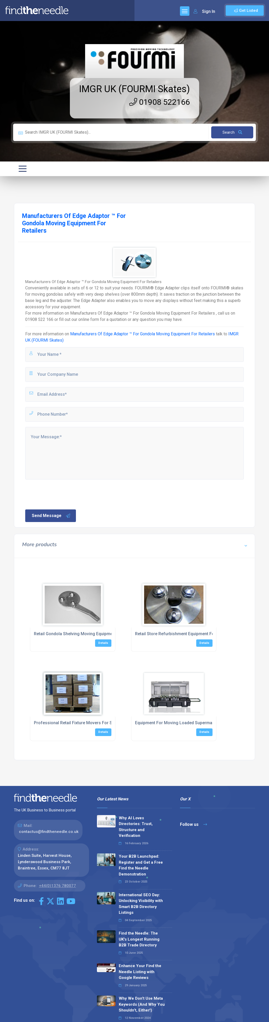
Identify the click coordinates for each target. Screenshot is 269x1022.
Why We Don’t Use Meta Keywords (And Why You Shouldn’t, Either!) (142, 1004)
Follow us (193, 824)
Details (103, 643)
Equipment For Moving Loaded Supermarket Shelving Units (191, 722)
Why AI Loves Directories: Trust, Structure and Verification (136, 827)
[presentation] (64, 494)
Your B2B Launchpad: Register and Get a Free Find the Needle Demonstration (141, 865)
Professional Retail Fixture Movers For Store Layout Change (92, 722)
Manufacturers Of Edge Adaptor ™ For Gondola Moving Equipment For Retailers (142, 333)
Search (232, 132)
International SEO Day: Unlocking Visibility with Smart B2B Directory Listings (141, 904)
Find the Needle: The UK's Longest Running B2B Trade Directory (139, 939)
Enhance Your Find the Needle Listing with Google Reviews (140, 971)
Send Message (51, 515)
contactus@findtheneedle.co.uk (49, 831)
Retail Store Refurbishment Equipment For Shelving (184, 633)
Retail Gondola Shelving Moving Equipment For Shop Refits (90, 633)
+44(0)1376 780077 (57, 885)
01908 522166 (159, 102)
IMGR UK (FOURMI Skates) (134, 89)
